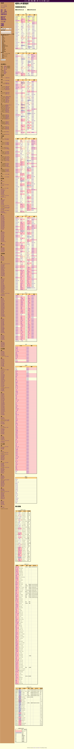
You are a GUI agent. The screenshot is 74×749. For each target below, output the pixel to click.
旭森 (28, 255)
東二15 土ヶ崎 (3, 399)
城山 (16, 439)
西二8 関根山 (2, 351)
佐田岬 (29, 308)
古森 (16, 468)
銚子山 (22, 305)
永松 (16, 597)
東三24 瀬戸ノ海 (3, 287)
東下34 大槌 (2, 196)
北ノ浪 (28, 132)
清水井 (29, 326)
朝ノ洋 (28, 167)
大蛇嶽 (28, 175)
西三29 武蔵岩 (3, 344)
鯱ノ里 (29, 26)
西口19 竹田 (2, 468)
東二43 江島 (2, 412)
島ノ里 (28, 219)
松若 (28, 85)
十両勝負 (2, 24)
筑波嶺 (29, 46)
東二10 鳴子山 (3, 418)
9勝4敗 (33, 20)
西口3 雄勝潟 (2, 476)
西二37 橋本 (2, 364)
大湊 (22, 106)
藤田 (28, 185)
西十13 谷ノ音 (7, 171)
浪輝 (22, 116)
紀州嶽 (29, 302)
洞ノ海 (21, 198)
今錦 (21, 182)
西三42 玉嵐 (2, 292)
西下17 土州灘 (3, 219)
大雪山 (21, 166)
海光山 (29, 27)
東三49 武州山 (3, 295)
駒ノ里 (29, 32)
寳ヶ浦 (21, 150)
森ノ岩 (17, 448)
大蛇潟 (22, 54)
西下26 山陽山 (3, 225)
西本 (21, 327)
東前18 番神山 (7, 112)
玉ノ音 (19, 540)
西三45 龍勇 (2, 331)
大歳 (16, 496)
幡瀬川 (22, 26)
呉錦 (22, 91)
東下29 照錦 (2, 238)
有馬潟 (21, 191)
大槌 (22, 129)
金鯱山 (17, 420)
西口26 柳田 (2, 470)
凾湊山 (28, 172)
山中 (21, 183)
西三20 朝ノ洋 (3, 306)
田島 (28, 125)
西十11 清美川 (7, 160)
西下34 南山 (2, 229)
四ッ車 (22, 320)
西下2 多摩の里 (3, 232)
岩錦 (22, 125)
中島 (21, 195)
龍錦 (21, 323)
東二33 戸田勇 (3, 406)
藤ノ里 (5, 67)
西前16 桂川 (7, 111)
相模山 (28, 220)
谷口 (28, 307)
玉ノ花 (29, 311)
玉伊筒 (21, 167)
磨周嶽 (21, 189)
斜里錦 (22, 84)
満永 (16, 395)
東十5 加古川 (7, 163)
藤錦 (16, 376)
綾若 (22, 46)
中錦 (21, 233)
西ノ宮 (21, 157)
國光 (28, 63)
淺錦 (16, 575)
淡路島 (28, 271)
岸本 (28, 305)
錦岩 (28, 106)
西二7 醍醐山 (7, 369)
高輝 (28, 274)
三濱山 (28, 201)
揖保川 (28, 188)
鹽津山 (29, 327)
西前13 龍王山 (7, 89)
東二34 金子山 (3, 383)
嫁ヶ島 (22, 336)
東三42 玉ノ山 (3, 346)
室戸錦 (21, 208)
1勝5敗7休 (33, 70)
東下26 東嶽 (2, 209)
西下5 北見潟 (2, 215)
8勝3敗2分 (17, 32)
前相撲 (2, 14)
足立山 (21, 220)
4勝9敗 (33, 26)
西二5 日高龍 (2, 437)
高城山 (28, 205)
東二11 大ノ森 (3, 371)
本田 (16, 358)
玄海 (28, 122)
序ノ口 (5, 12)
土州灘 (28, 104)
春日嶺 (17, 458)
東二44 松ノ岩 (3, 439)
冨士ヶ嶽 (22, 38)
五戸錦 (28, 123)
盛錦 (21, 239)
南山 (28, 129)
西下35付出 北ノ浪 (3, 241)
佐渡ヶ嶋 (22, 81)
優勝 (34, 0)
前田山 (22, 19)
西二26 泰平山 (3, 403)
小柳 (16, 397)
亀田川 (21, 185)
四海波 (19, 512)
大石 (21, 241)
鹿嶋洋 (22, 42)
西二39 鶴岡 (2, 365)
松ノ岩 (21, 280)
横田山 (29, 314)
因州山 (17, 479)
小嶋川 (22, 36)
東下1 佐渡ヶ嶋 (3, 199)
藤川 (28, 163)
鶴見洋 (28, 235)
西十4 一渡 (7, 147)
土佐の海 (17, 351)
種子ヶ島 (21, 179)
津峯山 (22, 110)
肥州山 (22, 56)
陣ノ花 (17, 381)
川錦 (16, 416)
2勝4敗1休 (33, 183)
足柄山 (17, 433)
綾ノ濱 (21, 260)
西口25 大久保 (3, 484)
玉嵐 (28, 199)
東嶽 (22, 117)
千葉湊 (17, 499)
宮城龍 (17, 430)
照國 (28, 81)
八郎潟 (28, 238)
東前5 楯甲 (7, 117)
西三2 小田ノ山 (3, 278)
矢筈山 (28, 93)
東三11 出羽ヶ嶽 (7, 263)
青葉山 (29, 42)
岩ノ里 (28, 90)
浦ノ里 (21, 229)
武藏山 (29, 17)
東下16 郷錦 (2, 192)
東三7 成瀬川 (2, 319)
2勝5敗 (17, 82)
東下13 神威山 (3, 206)
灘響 (28, 169)
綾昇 (28, 22)
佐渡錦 (17, 449)
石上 (16, 472)
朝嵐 (28, 103)
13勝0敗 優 (17, 16)
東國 (21, 140)
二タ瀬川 (28, 98)
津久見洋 (17, 408)
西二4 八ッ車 (2, 428)
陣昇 (21, 321)
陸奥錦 (29, 75)
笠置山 (29, 29)
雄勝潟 (29, 298)
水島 (21, 236)
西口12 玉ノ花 (3, 492)
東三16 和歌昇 (3, 303)
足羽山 (28, 84)
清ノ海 (21, 276)
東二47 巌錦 (2, 389)
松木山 (17, 394)
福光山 (28, 248)
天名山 (28, 251)
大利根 (17, 392)
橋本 (28, 270)
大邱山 (22, 23)
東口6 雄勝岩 (2, 463)
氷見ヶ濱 (17, 482)
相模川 (22, 93)
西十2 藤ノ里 (7, 138)
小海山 (17, 464)
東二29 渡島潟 (3, 379)
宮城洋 (21, 159)
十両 (5, 9)
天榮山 (28, 144)
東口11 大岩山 (7, 491)
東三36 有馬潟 (3, 270)
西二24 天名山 (3, 361)
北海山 (28, 151)
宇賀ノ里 (28, 277)
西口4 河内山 (2, 478)
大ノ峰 (22, 114)
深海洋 (22, 311)
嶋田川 (17, 483)
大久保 (29, 330)
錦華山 (29, 57)
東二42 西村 (7, 356)
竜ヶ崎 (22, 313)
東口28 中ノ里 (3, 471)
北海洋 (17, 405)
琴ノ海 (28, 286)
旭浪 (21, 170)
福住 (5, 73)
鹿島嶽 (22, 107)
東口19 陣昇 (2, 482)
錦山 (16, 421)
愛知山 (17, 584)
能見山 (17, 360)
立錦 (16, 480)
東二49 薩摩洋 (3, 414)
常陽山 (20, 695)
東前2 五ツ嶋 (7, 115)
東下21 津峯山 (3, 222)
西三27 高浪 (2, 310)
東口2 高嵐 (2, 475)
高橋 (21, 330)
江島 (21, 279)
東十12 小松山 (7, 153)
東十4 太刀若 (7, 169)
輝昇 (28, 301)
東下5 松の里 (2, 181)
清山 (21, 201)
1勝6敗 (33, 100)
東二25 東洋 (2, 378)
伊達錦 (28, 217)
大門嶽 (22, 340)
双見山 (22, 109)
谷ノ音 (29, 72)
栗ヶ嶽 (17, 424)
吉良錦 (28, 97)
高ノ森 (28, 232)
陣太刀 (29, 313)
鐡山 (16, 413)
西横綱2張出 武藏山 (8, 96)
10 (6, 6)
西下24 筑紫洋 (3, 208)
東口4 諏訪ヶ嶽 (3, 477)
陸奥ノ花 (21, 211)
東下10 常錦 (2, 204)
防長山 (22, 45)
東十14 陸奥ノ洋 (8, 166)
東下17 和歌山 (3, 248)
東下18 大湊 (2, 220)
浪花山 (17, 664)
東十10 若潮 (7, 152)
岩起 (21, 219)
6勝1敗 (33, 91)
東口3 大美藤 (2, 507)
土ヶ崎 (21, 238)
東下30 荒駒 (2, 239)
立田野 (19, 518)
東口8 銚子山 (2, 453)
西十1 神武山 (7, 142)
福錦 (28, 242)
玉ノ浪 (17, 401)
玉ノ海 (29, 23)
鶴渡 (21, 317)
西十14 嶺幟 (7, 144)
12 (2, 7)
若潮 (22, 67)
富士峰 (17, 347)
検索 (44, 0)
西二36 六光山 (3, 408)
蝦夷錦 (28, 244)
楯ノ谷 (17, 461)
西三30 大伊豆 (3, 311)
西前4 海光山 (7, 122)
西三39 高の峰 (3, 314)
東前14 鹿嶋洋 (7, 80)
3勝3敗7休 (17, 72)
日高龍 (28, 223)
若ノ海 (21, 226)
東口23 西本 (2, 494)
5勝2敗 (33, 81)
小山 (16, 459)
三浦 (16, 462)
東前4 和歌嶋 (7, 116)
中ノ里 (20, 724)
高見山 (28, 279)
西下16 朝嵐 (2, 218)
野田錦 (21, 257)
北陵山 (17, 455)
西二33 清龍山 (3, 407)
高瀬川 (21, 273)
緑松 (21, 147)
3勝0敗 (27, 358)
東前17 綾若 (7, 102)
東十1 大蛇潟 (7, 156)
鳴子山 (20, 714)
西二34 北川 (2, 384)
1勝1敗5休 (33, 217)
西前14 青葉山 (7, 110)
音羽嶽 (28, 170)
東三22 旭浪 (2, 266)
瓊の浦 (28, 126)
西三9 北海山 (2, 321)
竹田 (28, 321)
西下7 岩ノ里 (2, 234)
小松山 (22, 70)
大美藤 (22, 298)
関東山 (28, 208)
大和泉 (28, 166)
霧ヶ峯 (28, 257)
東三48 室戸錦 (3, 275)
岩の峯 (17, 490)
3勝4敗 (33, 87)
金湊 (28, 39)
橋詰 (28, 176)
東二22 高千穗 (3, 375)
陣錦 (28, 318)
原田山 (22, 301)
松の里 (5, 69)
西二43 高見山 (3, 366)
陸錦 (28, 64)
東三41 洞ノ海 (3, 291)
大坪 (16, 465)
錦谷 (22, 88)
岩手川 (22, 101)
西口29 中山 (2, 472)
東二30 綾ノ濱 (3, 381)
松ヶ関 (17, 495)
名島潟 (17, 436)
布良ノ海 (17, 446)
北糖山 (17, 373)
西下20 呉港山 (3, 249)
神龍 (28, 154)
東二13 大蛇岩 (3, 352)
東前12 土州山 (7, 108)
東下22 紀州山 (3, 223)
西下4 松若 (2, 202)
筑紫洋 (28, 114)
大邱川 (21, 268)
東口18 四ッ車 (3, 457)
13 (4, 7)
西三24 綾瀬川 (3, 324)
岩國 (21, 318)
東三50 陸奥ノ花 (3, 316)
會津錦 (21, 188)
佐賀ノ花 (22, 57)
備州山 (22, 120)
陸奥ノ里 (22, 132)
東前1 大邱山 (7, 126)
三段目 (5, 11)
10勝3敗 (33, 16)
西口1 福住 (6, 446)
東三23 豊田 (2, 260)
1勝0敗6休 (17, 186)
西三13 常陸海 (3, 285)
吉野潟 (17, 489)
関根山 (5, 72)
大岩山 (22, 310)
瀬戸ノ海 (21, 173)
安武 (28, 159)
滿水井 (29, 324)
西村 (21, 277)
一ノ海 (28, 140)
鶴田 (16, 379)
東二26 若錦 (2, 422)
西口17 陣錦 (2, 448)
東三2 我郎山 (2, 335)
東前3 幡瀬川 (7, 131)
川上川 (22, 326)
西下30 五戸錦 (3, 194)
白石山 (17, 501)
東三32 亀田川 (3, 288)
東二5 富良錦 (2, 394)
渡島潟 (21, 258)
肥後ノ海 (22, 270)
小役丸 (28, 107)
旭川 (28, 30)
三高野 (21, 151)
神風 (21, 222)
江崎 (16, 502)
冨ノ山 (22, 69)
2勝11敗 (17, 26)
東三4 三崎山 (2, 280)
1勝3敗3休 (17, 340)
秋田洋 (17, 361)
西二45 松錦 (2, 413)
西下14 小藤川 (3, 244)
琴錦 (16, 369)
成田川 (17, 493)
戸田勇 (21, 264)
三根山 (29, 320)
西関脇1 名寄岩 (8, 86)
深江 (16, 616)
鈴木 (28, 236)
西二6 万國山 (2, 359)
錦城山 (22, 304)
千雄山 (22, 90)
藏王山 (28, 276)
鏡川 (28, 119)
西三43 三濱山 (7, 293)
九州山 (22, 32)
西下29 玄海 (2, 211)
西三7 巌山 (2, 256)
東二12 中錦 (2, 397)
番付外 (5, 14)
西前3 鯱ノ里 (7, 121)
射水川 (29, 60)
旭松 (16, 492)
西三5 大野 (2, 299)
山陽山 (28, 117)
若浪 (22, 75)
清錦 (21, 274)
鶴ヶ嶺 (29, 33)
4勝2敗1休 (33, 141)
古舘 (21, 333)
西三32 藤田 (2, 312)
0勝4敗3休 (33, 94)
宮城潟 (17, 348)
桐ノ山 (17, 440)
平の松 (17, 486)
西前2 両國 (7, 105)
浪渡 (28, 323)
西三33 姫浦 (2, 269)
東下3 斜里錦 (2, 200)
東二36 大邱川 (3, 432)
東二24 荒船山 (3, 402)
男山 (16, 404)
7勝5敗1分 (34, 30)
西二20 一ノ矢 (3, 421)
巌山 (5, 70)
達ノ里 (21, 207)
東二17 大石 (2, 401)
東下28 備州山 (7, 210)
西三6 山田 (2, 282)
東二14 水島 (2, 372)
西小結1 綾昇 (7, 87)
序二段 (2, 12)
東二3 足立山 (2, 417)
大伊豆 (28, 182)
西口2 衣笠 (2, 502)
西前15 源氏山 (7, 134)
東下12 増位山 (7, 205)
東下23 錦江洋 (3, 224)
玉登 (28, 183)
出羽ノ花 (22, 33)
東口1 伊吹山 (2, 501)
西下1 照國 (6, 188)
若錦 (21, 254)
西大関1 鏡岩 (7, 97)
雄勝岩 (22, 302)
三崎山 (21, 144)
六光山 (28, 268)
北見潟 (28, 87)
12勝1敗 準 (17, 42)
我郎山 (21, 141)
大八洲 (22, 66)
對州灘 (28, 202)
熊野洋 (22, 82)
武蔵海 (17, 391)
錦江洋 (22, 113)
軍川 (28, 116)
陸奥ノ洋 (22, 73)
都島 (16, 467)
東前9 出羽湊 (7, 127)
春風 (28, 101)
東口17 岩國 (2, 481)
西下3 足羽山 (2, 233)
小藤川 (28, 100)
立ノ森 (28, 153)
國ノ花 (21, 202)
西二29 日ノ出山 (3, 380)
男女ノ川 (22, 17)
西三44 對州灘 (3, 273)
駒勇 (28, 194)
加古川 (22, 60)
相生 (16, 445)
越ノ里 (17, 600)
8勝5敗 (17, 19)
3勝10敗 (17, 23)
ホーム (26, 0)
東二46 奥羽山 (3, 388)
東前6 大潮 (7, 106)
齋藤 (28, 156)
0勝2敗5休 (17, 104)
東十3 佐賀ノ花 (8, 157)
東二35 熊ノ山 (3, 354)
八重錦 (28, 267)
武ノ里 (22, 133)
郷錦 (22, 103)
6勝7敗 (17, 17)
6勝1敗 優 (33, 148)
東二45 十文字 (7, 387)
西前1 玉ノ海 (7, 93)
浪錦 (28, 88)
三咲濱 (28, 261)
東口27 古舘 (2, 485)
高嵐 (21, 297)
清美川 (29, 69)
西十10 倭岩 (7, 139)
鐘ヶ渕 (21, 176)
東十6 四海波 (7, 151)
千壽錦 (17, 651)
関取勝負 (2, 25)
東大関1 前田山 (8, 92)
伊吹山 (22, 295)
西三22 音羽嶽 (3, 307)
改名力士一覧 (3, 16)
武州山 (21, 210)
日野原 (21, 289)
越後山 (17, 382)
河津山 (17, 667)
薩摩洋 (21, 287)
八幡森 (21, 245)
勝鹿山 (17, 423)
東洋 (21, 252)
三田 (28, 192)
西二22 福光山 (3, 376)
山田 (28, 147)
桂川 (28, 45)
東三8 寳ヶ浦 (2, 336)
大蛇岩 (21, 235)
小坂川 (28, 283)
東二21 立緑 (2, 430)
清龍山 (28, 264)
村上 (21, 156)
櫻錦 (22, 85)
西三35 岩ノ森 (3, 345)
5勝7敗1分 (17, 29)
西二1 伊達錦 (2, 426)
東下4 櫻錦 (2, 201)
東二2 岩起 (2, 436)
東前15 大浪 (7, 101)
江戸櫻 (22, 126)
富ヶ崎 (28, 150)
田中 (21, 160)
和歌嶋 (22, 27)
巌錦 (21, 284)
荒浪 (21, 339)
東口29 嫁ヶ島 (3, 498)
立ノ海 (21, 205)
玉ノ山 (21, 199)
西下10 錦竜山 (3, 247)
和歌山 (22, 104)
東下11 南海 (2, 235)
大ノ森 (21, 232)
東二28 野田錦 (3, 404)
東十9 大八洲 (7, 158)
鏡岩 (28, 19)
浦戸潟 (21, 217)
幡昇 (21, 286)
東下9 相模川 (7, 184)
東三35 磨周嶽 (3, 328)
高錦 (22, 119)
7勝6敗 (33, 17)
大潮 (22, 30)
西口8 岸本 (6, 454)
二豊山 (29, 329)
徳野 (16, 471)
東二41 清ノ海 (3, 410)
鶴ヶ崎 (28, 229)
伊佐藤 (17, 355)
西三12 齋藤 (2, 322)
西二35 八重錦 (3, 385)
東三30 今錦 (2, 325)
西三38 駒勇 (2, 329)
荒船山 (21, 251)
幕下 (2, 11)
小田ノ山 (28, 141)
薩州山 (17, 429)
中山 (28, 336)
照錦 (22, 122)
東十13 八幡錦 (7, 174)
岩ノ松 (28, 179)
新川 (28, 252)
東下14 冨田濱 (3, 190)
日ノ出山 (28, 258)
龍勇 (28, 204)
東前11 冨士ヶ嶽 (8, 107)
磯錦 (21, 153)
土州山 (22, 39)
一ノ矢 (28, 245)
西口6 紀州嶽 (2, 489)
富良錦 (21, 223)
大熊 (28, 239)
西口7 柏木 (6, 452)
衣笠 (28, 297)
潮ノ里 (28, 287)
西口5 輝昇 (6, 462)
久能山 (28, 120)
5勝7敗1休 (17, 20)
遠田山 (19, 543)
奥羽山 (21, 283)
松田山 (17, 632)
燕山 (28, 280)
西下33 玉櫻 (7, 195)
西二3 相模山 (2, 393)
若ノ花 (21, 175)
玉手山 (17, 683)
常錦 (22, 94)
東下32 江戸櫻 (3, 227)
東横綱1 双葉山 (8, 77)
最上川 (21, 228)
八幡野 (21, 244)
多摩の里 (28, 82)
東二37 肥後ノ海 (3, 355)
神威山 (22, 98)
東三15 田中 (2, 302)
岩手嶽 (28, 198)
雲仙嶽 (29, 66)
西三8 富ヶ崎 (2, 320)
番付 (29, 0)
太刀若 (20, 694)
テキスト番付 (3, 21)
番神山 (22, 48)
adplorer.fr (39, 747)
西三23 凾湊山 (3, 308)
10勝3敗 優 (33, 56)
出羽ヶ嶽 (21, 154)
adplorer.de (34, 747)
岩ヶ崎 (17, 572)
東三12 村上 (2, 284)
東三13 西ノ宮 (3, 301)
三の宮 (17, 357)
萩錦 (16, 398)
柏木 (28, 304)
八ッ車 (28, 222)
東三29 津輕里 (3, 343)
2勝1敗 (27, 347)
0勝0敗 (32, 175)
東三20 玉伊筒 (3, 305)
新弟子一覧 (3, 17)
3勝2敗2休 (33, 120)
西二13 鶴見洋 (3, 398)
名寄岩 (29, 20)
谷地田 (17, 485)
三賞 (37, 0)
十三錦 (28, 91)
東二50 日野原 (3, 442)
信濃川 (28, 207)
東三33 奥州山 (3, 338)
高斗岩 (21, 192)
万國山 (28, 225)
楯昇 (21, 261)
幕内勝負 (2, 23)
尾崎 (21, 308)
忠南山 (17, 354)
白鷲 (22, 64)
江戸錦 (21, 271)
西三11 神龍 (2, 283)
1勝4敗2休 (17, 222)
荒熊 (16, 407)
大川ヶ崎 (17, 456)
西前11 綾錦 (7, 128)
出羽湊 (22, 35)
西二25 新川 (2, 362)
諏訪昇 (29, 310)
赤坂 (16, 411)
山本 (16, 372)
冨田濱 (22, 100)
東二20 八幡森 (3, 374)
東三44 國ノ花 (3, 339)
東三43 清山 (2, 330)
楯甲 (22, 29)
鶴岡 (28, 273)
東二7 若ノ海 (2, 360)
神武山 (29, 54)
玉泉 (16, 443)
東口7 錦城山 (2, 451)
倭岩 (28, 67)
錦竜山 (28, 94)
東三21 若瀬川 (3, 265)
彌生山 (17, 648)
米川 (16, 378)
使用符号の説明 (3, 19)
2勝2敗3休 (33, 143)
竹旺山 (17, 375)
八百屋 (17, 410)
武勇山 (28, 143)
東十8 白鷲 (7, 165)
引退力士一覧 (3, 18)
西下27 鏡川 (2, 185)
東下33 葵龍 (2, 228)
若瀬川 (21, 169)
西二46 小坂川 (7, 440)
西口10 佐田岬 (3, 490)
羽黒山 (22, 22)
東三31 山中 (2, 326)
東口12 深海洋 (3, 465)
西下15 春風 (2, 191)
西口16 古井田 (3, 480)
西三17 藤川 (2, 259)
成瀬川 (21, 148)
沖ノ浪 (17, 388)
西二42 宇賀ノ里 (3, 411)
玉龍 (21, 194)
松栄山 (17, 452)
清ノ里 (29, 333)
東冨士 (28, 241)
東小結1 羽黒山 (8, 98)
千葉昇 (22, 63)
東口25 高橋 (2, 496)
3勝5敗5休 (17, 35)
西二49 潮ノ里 (3, 441)
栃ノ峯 (21, 143)
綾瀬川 (28, 173)
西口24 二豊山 (3, 458)
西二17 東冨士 (7, 420)
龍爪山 (21, 255)
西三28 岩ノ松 (3, 268)
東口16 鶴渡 (2, 456)
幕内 (2, 9)
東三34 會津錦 (3, 289)
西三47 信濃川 (3, 274)
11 (1, 7)
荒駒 (22, 123)
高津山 (28, 110)
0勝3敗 (27, 354)
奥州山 (21, 186)
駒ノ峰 (28, 210)
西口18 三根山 (7, 467)
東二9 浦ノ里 (2, 370)
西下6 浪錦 (2, 216)
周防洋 (22, 130)
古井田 (29, 317)
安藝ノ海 (29, 36)
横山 (28, 160)
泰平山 (28, 254)
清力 (21, 329)
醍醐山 (28, 226)
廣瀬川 (21, 204)
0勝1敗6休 (33, 109)
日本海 (28, 113)
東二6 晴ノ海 (2, 395)
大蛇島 (28, 233)
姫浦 (28, 186)
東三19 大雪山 (3, 264)
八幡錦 (22, 72)
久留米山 (17, 498)
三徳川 (21, 163)
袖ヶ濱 (17, 442)
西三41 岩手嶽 (3, 272)
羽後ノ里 (17, 414)
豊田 (21, 172)
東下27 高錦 (2, 237)
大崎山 (22, 337)
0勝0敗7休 (33, 113)
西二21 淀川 (2, 431)
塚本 (21, 314)
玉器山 (22, 324)
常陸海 (28, 157)
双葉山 (5, 66)
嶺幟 (28, 73)
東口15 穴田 (2, 466)
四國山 (17, 432)
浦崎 (21, 307)
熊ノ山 (21, 267)
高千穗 (21, 248)
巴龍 (16, 417)
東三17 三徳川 (3, 258)
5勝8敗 (17, 27)
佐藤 (16, 426)
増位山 (22, 97)
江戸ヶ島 (17, 400)
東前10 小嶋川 (7, 100)
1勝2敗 (27, 360)
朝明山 (29, 70)
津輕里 (20, 710)
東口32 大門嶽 (3, 504)
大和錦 (29, 48)
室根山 (17, 385)
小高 (16, 389)
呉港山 (28, 109)
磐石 (22, 20)
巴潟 (28, 35)
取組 (32, 0)
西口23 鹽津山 (3, 495)
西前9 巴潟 (7, 123)
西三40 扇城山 (3, 315)
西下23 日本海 (3, 250)
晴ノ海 (21, 225)
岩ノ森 (28, 189)
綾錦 (28, 38)
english (47, 0)
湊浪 (28, 337)
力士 (40, 0)
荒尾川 (17, 427)
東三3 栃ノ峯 (2, 279)
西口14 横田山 (3, 447)
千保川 (28, 260)
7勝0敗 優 (17, 87)
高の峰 (28, 195)
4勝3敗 (17, 81)
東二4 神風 (6, 427)
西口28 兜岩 (2, 486)
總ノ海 (28, 284)
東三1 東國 (2, 298)
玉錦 (28, 16)
